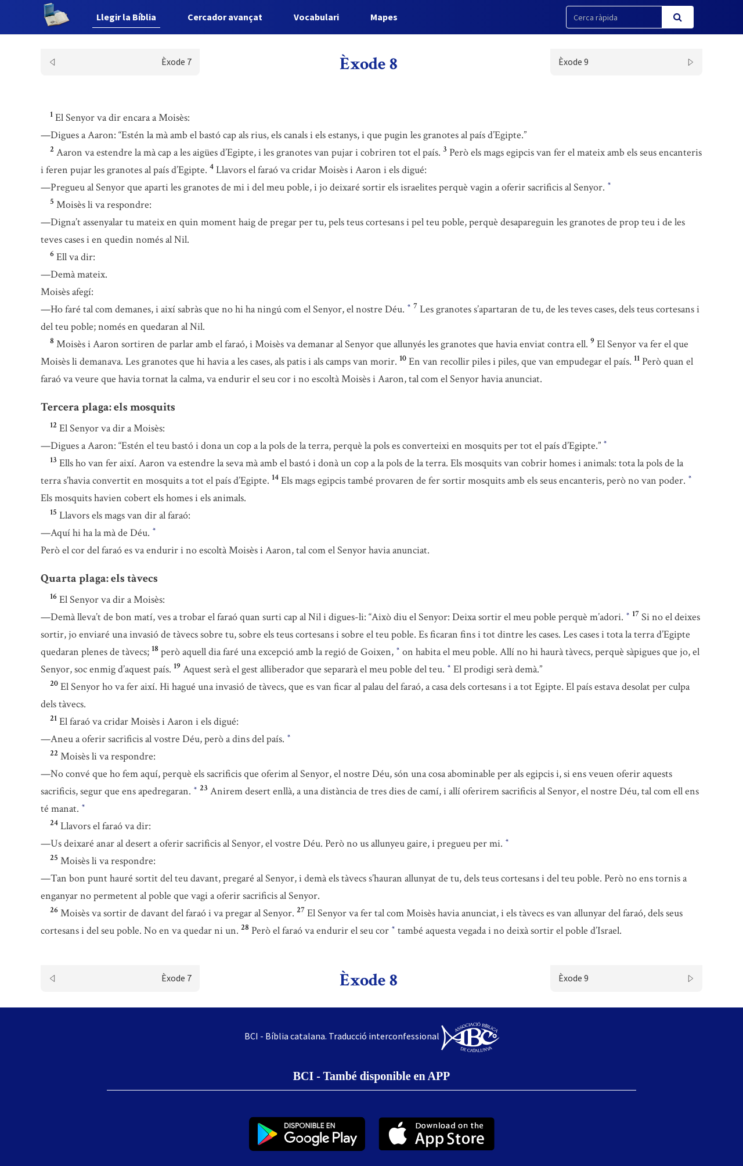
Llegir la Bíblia (126, 17)
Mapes (384, 17)
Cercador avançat (224, 17)
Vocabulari (316, 17)
